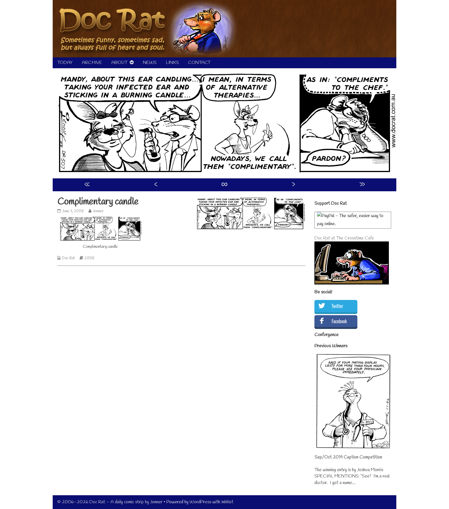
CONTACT (199, 63)
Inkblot (227, 502)
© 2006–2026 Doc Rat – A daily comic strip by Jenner (109, 502)
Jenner (98, 211)
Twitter (337, 306)
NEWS (150, 63)
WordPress (200, 502)
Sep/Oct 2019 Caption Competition (348, 457)
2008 (89, 258)
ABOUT (119, 63)
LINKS (172, 63)
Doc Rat (68, 258)
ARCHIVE (92, 63)
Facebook (339, 321)
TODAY (65, 63)
